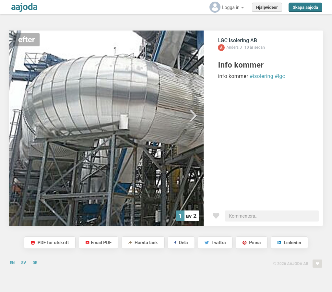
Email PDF (99, 242)
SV (23, 262)
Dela (181, 242)
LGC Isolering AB (237, 40)
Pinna (252, 242)
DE (34, 262)
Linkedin (289, 242)
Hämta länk (143, 242)
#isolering (261, 76)
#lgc (280, 76)
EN (12, 262)
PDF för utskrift (50, 242)
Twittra (215, 242)
